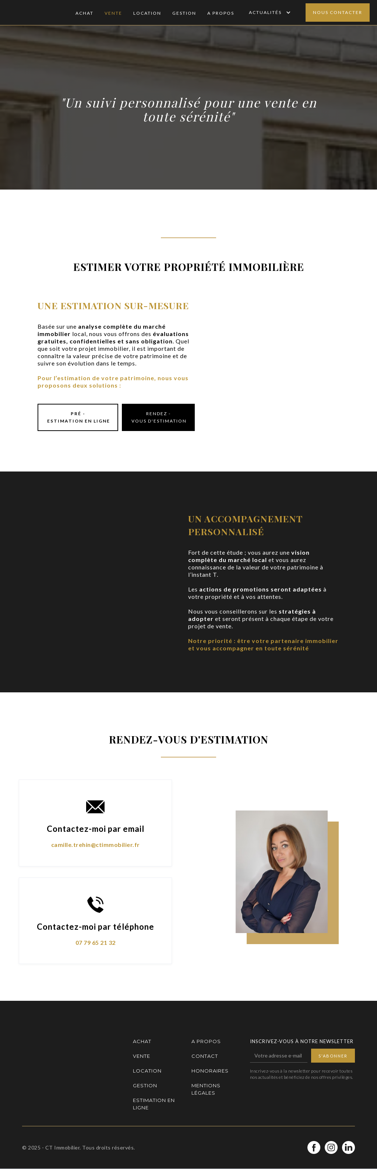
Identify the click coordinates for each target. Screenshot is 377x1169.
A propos (206, 1041)
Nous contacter (337, 12)
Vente (113, 13)
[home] (38, 12)
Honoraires (210, 1071)
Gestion (184, 13)
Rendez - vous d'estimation (158, 417)
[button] (269, 12)
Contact (204, 1056)
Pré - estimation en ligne (78, 417)
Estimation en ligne (154, 1103)
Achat (84, 13)
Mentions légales (206, 1089)
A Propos (220, 13)
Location (147, 13)
